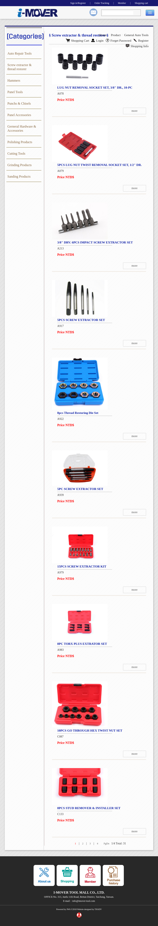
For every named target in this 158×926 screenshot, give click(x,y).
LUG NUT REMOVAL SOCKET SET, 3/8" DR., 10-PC (94, 87)
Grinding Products (19, 165)
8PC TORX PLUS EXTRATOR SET (81, 643)
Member (118, 3)
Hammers (13, 80)
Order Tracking (96, 3)
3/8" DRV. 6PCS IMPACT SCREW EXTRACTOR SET (94, 242)
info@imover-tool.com (83, 901)
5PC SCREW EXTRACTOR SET (79, 489)
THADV (98, 909)
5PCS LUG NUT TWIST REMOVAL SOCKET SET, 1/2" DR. (99, 165)
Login (76, 39)
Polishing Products (19, 142)
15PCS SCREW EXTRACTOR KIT (80, 566)
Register (117, 39)
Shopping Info (138, 39)
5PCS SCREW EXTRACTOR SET (80, 320)
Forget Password (96, 39)
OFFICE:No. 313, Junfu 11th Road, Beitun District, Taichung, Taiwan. (79, 896)
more (138, 110)
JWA (68, 909)
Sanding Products (18, 176)
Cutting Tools (16, 153)
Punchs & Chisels (19, 103)
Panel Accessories (19, 115)
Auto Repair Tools (19, 53)
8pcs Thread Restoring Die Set (76, 412)
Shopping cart (140, 3)
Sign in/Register (68, 3)
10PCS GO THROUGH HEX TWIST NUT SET (89, 730)
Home (105, 34)
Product (118, 34)
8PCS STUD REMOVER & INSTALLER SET (88, 808)
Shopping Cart (58, 39)
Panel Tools (15, 92)
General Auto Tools (137, 34)
